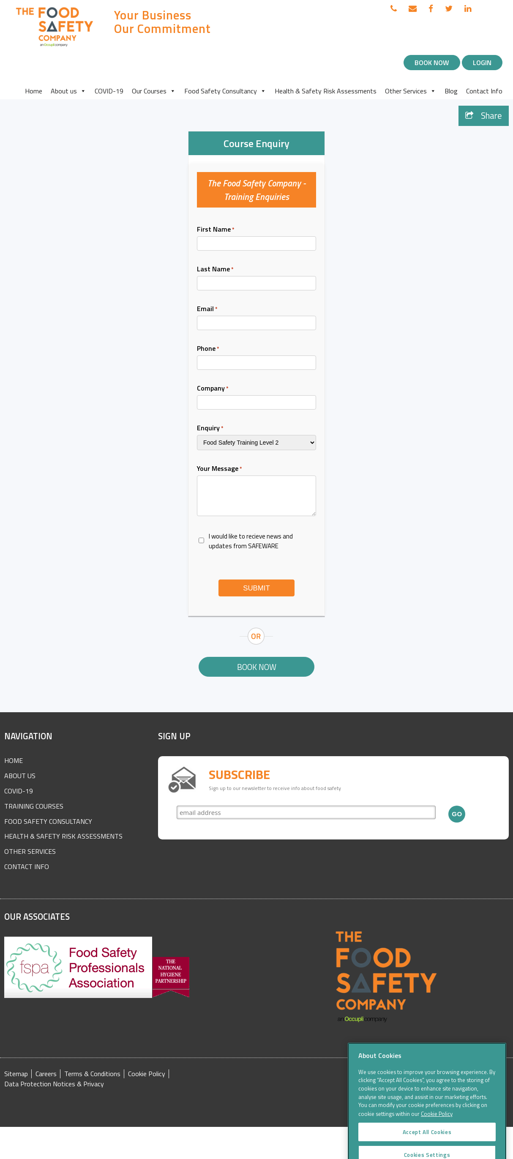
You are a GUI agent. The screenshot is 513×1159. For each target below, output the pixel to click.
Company (213, 388)
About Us (19, 776)
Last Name (215, 269)
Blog (451, 91)
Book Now (432, 62)
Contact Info (484, 91)
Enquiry (210, 428)
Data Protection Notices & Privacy (54, 1084)
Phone (208, 348)
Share (483, 116)
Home (33, 91)
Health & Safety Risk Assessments (326, 91)
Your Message (219, 468)
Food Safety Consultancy (225, 90)
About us (68, 90)
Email (207, 308)
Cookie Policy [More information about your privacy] (437, 1137)
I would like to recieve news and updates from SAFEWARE (251, 541)
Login (482, 62)
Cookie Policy (146, 1073)
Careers (46, 1073)
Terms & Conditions (92, 1073)
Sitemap (16, 1073)
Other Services (410, 90)
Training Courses (33, 806)
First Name (216, 229)
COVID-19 (109, 91)
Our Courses (154, 90)
